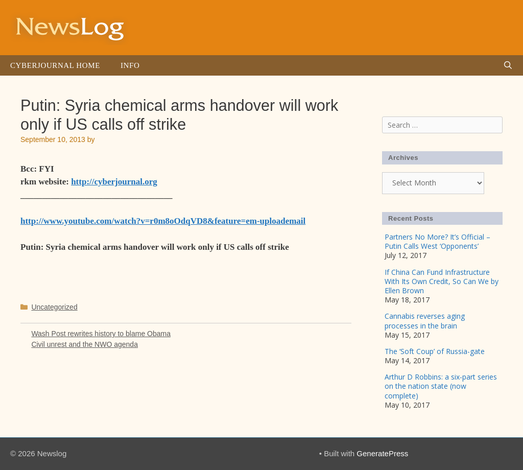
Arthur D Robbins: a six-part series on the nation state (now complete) (441, 386)
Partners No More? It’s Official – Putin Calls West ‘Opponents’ (437, 241)
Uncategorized (54, 307)
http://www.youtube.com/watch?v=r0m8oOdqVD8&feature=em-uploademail (162, 221)
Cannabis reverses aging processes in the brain (425, 320)
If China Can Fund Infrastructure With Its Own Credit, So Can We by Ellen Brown (441, 281)
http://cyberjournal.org (114, 181)
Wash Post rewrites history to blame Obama (101, 334)
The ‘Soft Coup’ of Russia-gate (435, 351)
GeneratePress (382, 453)
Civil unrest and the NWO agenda (84, 344)
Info (130, 65)
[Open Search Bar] (508, 65)
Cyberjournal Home (55, 65)
